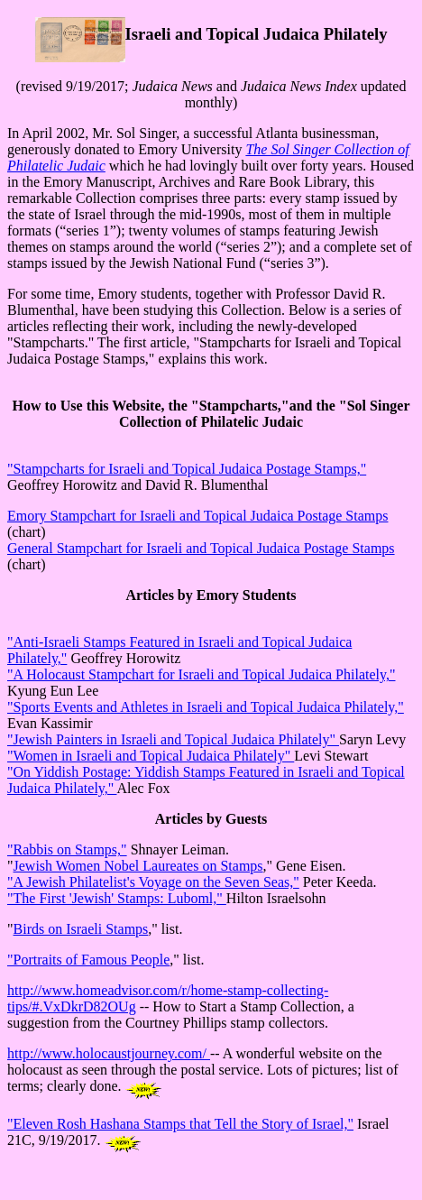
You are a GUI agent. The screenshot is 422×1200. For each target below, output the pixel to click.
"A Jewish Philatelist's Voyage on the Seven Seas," (153, 882)
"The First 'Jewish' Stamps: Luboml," (116, 898)
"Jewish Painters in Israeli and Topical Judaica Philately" (173, 739)
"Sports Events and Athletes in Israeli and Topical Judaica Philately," (205, 707)
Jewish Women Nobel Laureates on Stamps (138, 865)
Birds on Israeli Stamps (81, 929)
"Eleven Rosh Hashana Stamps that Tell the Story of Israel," (180, 1123)
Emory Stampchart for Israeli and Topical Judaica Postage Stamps (197, 515)
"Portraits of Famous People (88, 959)
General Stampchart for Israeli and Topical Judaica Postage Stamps (201, 548)
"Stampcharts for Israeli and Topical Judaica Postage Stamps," (186, 468)
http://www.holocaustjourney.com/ (108, 1053)
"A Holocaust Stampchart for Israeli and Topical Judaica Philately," (201, 674)
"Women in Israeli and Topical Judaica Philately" (150, 755)
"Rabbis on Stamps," (67, 849)
